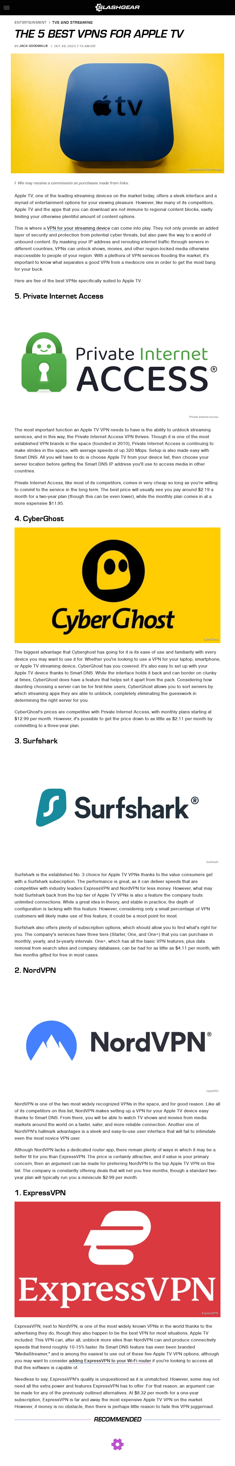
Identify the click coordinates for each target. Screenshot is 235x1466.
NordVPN (212, 1090)
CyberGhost (210, 639)
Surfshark (212, 861)
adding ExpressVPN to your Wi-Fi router (110, 1361)
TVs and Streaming (72, 22)
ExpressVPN (210, 1313)
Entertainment (31, 22)
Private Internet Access (203, 416)
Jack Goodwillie (33, 46)
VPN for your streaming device (78, 228)
